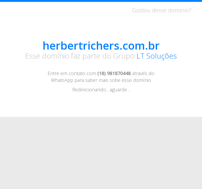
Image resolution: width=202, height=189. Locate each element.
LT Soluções (157, 56)
